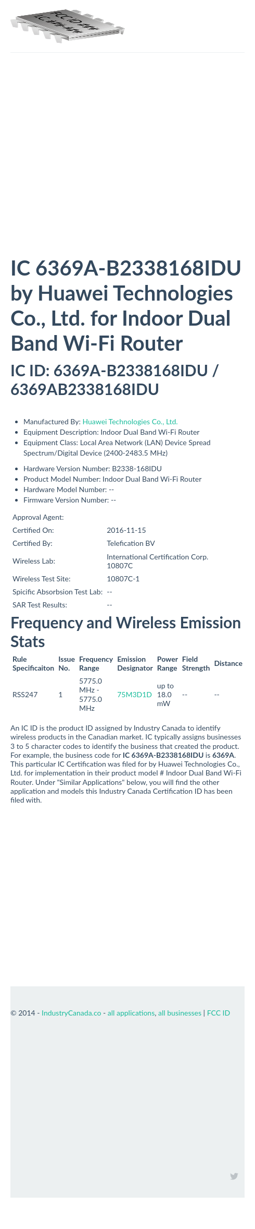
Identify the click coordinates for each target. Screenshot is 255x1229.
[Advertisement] (127, 177)
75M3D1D (134, 694)
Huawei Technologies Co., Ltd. (130, 421)
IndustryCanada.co (71, 1012)
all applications (131, 1012)
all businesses (179, 1012)
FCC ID (219, 1012)
